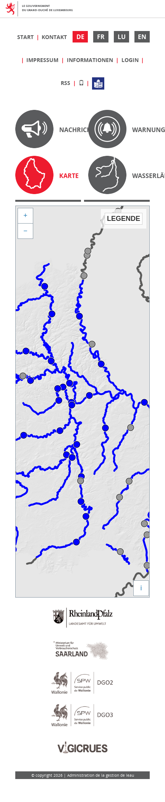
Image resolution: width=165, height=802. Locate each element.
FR (101, 37)
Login (130, 60)
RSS (66, 83)
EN (142, 37)
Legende (123, 218)
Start (26, 37)
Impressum (43, 60)
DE (80, 37)
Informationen (91, 60)
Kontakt (54, 37)
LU (122, 37)
